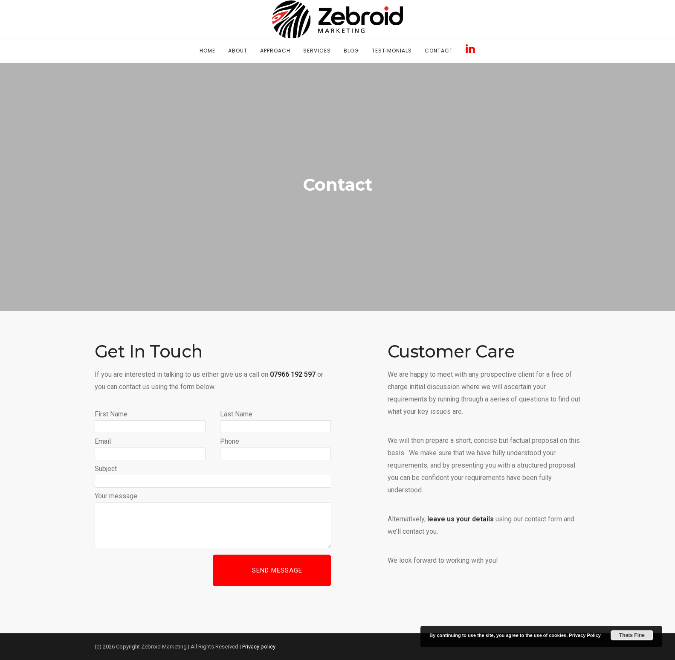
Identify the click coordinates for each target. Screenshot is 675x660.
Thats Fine (632, 635)
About (237, 50)
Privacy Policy (585, 635)
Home (207, 50)
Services (317, 50)
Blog (351, 50)
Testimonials (392, 50)
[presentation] (159, 571)
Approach (275, 50)
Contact (439, 50)
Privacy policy (258, 646)
